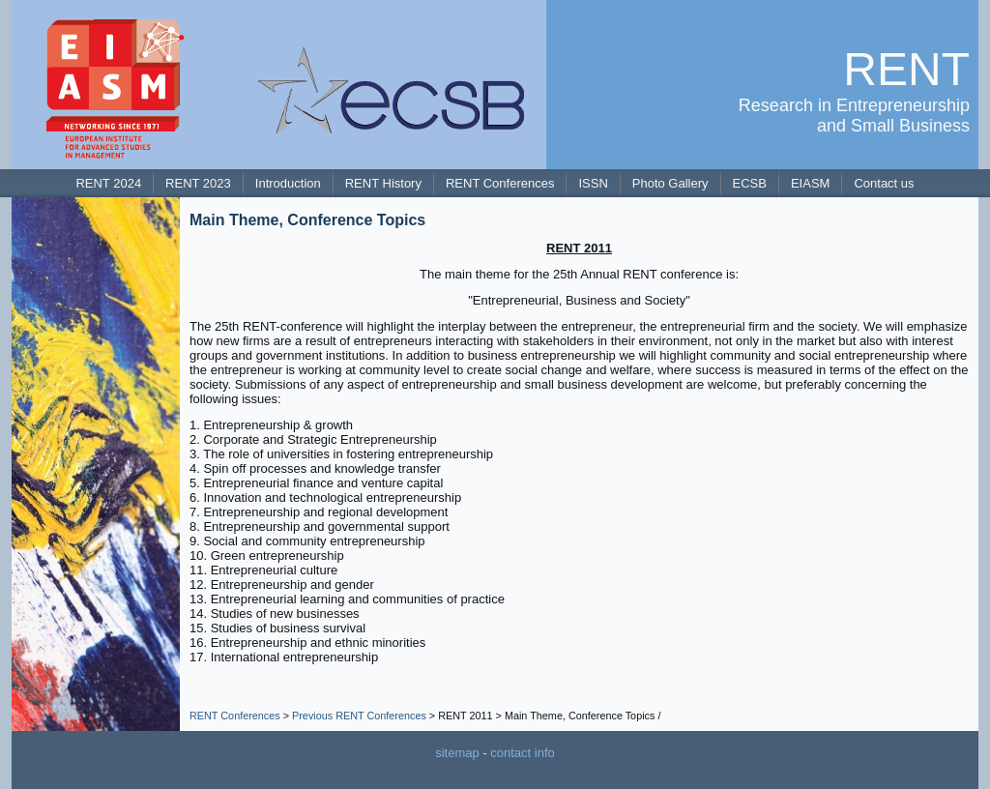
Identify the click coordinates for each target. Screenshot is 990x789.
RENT (906, 69)
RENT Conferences (234, 715)
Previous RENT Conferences (359, 715)
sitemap (457, 752)
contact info (522, 752)
